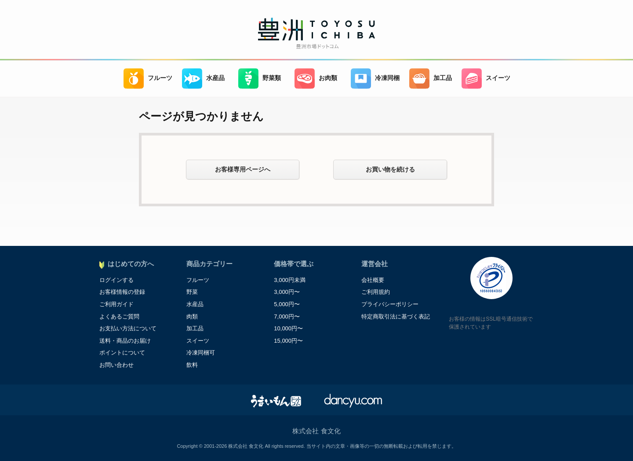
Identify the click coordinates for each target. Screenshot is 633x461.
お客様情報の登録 (122, 292)
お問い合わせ (116, 365)
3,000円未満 (290, 280)
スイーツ (486, 78)
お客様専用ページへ (242, 169)
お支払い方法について (127, 328)
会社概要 (372, 280)
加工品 (430, 78)
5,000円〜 (287, 304)
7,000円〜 (287, 316)
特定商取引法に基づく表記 (395, 316)
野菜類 (259, 78)
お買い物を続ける (390, 169)
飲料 (192, 365)
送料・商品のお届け (125, 340)
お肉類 (316, 78)
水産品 (203, 78)
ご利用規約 (375, 292)
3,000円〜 (287, 292)
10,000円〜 (288, 328)
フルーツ (148, 78)
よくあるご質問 (119, 316)
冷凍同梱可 (200, 352)
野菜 (192, 292)
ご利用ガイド (116, 304)
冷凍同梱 (375, 78)
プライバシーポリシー (389, 304)
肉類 (192, 316)
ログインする (116, 280)
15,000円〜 (288, 340)
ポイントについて (122, 352)
